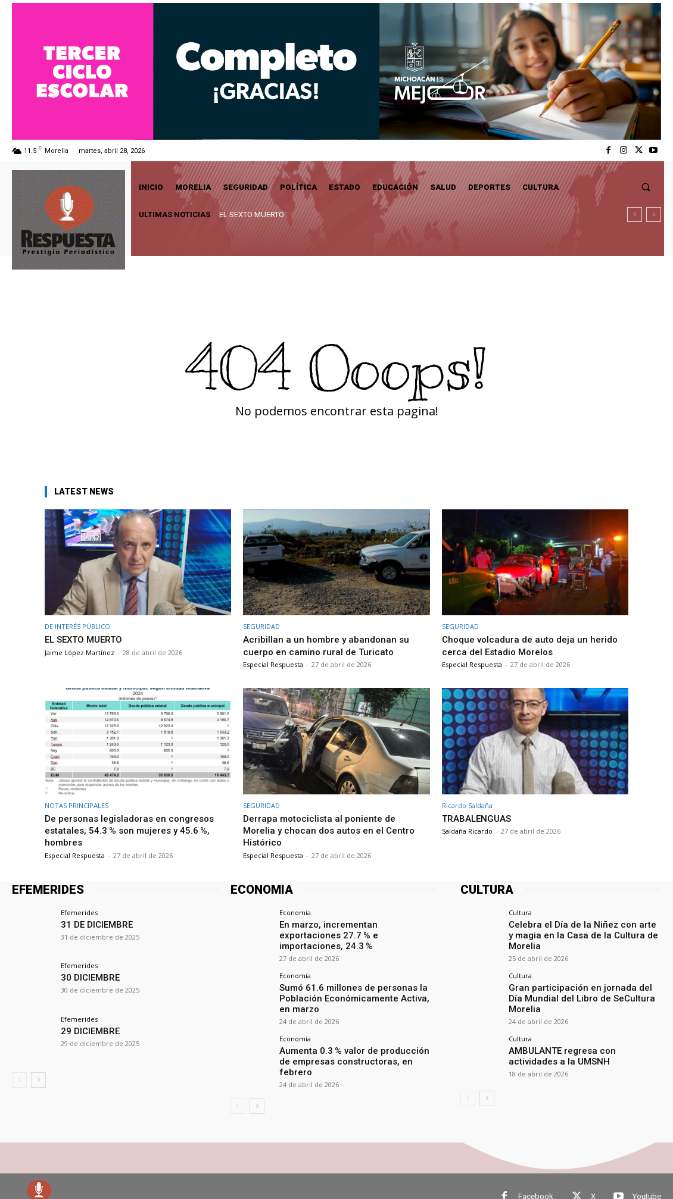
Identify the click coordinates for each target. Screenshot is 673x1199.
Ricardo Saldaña (467, 805)
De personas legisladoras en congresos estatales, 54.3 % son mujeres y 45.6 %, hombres (135, 830)
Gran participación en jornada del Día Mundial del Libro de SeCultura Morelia (577, 980)
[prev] (634, 214)
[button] (646, 187)
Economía (295, 912)
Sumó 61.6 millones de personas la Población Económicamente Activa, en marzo (347, 986)
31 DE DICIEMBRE (91, 923)
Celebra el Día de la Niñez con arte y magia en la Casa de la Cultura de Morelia (584, 928)
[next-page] (38, 1080)
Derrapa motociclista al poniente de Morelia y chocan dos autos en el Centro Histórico (334, 830)
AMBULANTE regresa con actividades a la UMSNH (583, 1032)
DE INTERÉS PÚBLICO (77, 626)
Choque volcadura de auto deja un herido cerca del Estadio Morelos (534, 645)
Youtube (647, 1175)
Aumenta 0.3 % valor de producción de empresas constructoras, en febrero (347, 1040)
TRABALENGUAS (481, 818)
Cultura (520, 912)
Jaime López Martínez (79, 652)
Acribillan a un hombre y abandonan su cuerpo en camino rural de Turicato (329, 645)
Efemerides (79, 912)
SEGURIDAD (261, 626)
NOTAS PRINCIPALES (76, 805)
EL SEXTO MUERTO (251, 214)
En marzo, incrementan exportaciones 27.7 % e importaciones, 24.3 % (356, 928)
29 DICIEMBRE (86, 1030)
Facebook (535, 1175)
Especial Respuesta (273, 664)
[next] (653, 214)
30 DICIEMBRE (86, 976)
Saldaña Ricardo (467, 831)
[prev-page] (19, 1080)
